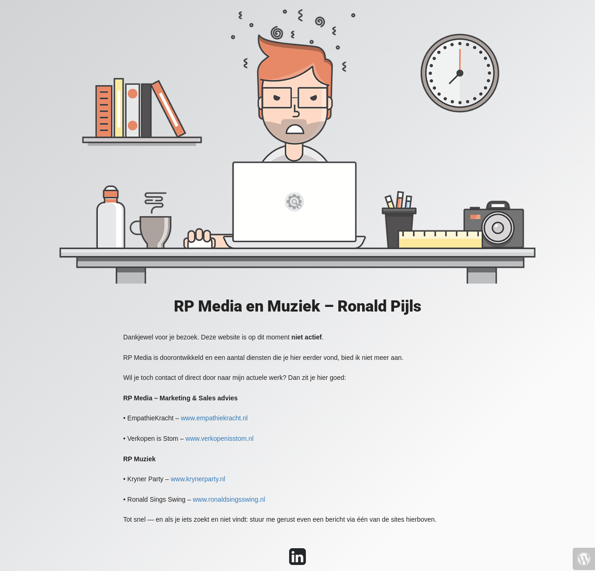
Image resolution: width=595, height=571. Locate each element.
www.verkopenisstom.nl (219, 438)
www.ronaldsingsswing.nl (229, 499)
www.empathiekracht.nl (214, 418)
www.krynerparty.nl (198, 479)
